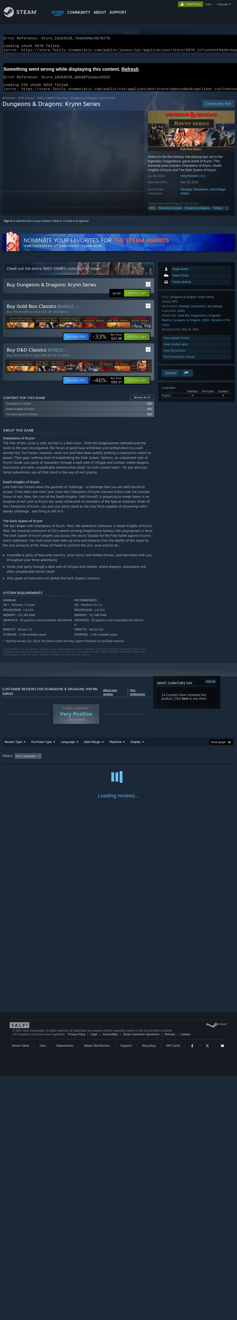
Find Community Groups (179, 362)
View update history (177, 343)
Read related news (176, 350)
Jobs (42, 1290)
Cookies (185, 1278)
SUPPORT (118, 12)
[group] (118, 762)
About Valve (20, 1290)
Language (68, 747)
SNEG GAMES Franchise (52, 103)
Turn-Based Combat (170, 213)
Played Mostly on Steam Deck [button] (141, 761)
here (185, 704)
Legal (93, 1278)
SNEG (185, 199)
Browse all (142, 403)
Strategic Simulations (195, 195)
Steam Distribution (97, 1290)
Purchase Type (41, 747)
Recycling (149, 1290)
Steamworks (64, 1290)
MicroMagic (218, 195)
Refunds (170, 1278)
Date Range (92, 747)
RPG (152, 213)
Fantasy (217, 213)
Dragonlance (199, 321)
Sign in (8, 226)
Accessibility (110, 1278)
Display (135, 747)
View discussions (175, 356)
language (222, 4)
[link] (107, 342)
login (209, 4)
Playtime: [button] (108, 761)
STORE (58, 12)
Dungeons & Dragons (197, 213)
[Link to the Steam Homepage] (24, 16)
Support (126, 1290)
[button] (137, 298)
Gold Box (184, 321)
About (100, 12)
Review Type (13, 747)
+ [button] (227, 213)
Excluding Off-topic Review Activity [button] (72, 761)
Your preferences (137, 697)
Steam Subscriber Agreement (141, 1278)
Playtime (115, 747)
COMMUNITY (78, 12)
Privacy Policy (76, 1278)
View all (210, 687)
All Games (9, 103)
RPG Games (26, 103)
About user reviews (110, 697)
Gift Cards (173, 1290)
